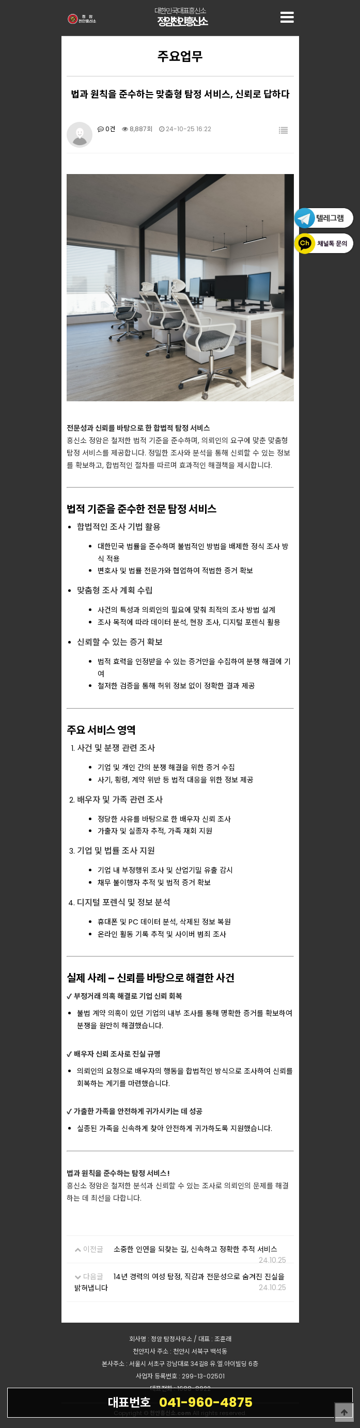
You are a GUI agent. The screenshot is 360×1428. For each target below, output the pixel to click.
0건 (106, 128)
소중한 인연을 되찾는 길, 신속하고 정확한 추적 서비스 (195, 1249)
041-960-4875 (180, 1402)
